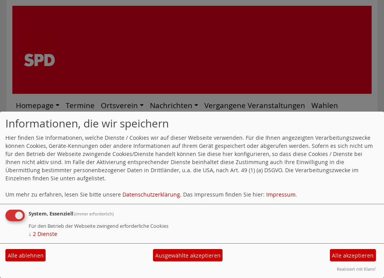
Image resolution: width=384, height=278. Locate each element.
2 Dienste (43, 233)
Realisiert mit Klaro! (356, 269)
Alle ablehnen (26, 255)
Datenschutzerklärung (151, 194)
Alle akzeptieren (353, 255)
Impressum (281, 194)
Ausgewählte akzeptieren (188, 255)
